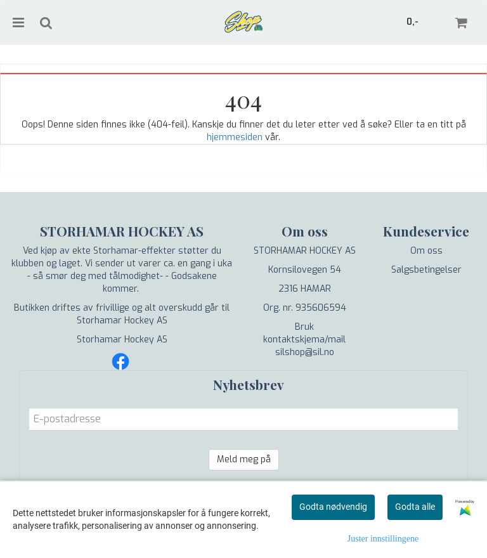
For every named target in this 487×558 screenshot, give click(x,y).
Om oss (426, 251)
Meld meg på (244, 459)
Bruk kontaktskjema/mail (304, 333)
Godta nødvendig (333, 507)
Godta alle (415, 507)
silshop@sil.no (304, 352)
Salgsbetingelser (426, 270)
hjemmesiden (235, 137)
